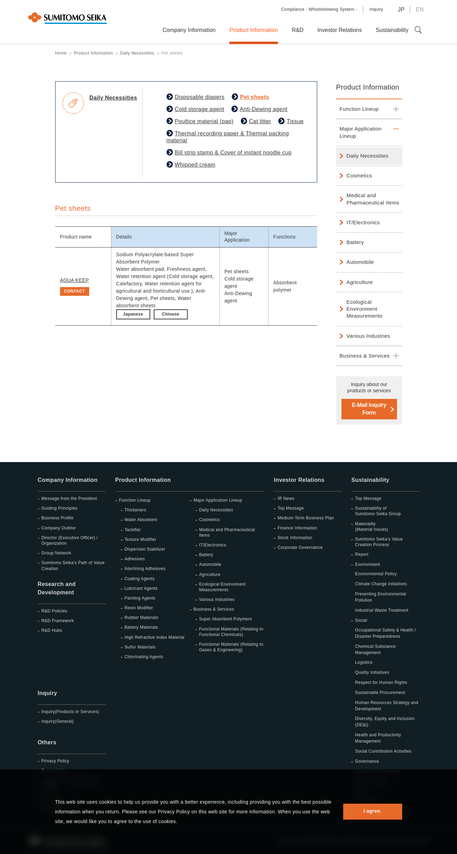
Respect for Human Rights (381, 682)
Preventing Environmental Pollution (380, 597)
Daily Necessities (368, 156)
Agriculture (360, 282)
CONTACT (74, 291)
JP (401, 9)
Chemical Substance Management (375, 649)
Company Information (68, 480)
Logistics (363, 662)
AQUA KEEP (74, 280)
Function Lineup (359, 109)
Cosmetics (359, 175)
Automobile (360, 262)
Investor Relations (299, 480)
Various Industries (368, 336)
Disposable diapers (200, 97)
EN (420, 9)
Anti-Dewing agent (264, 109)
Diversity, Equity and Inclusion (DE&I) (385, 721)
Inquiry (376, 9)
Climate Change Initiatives (381, 583)
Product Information (367, 87)
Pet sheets (254, 97)
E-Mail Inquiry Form (369, 409)
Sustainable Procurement (380, 692)
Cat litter (260, 121)
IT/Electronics (363, 222)
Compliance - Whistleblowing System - (319, 9)
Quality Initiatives (372, 672)
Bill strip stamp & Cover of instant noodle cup (233, 153)
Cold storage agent (199, 109)
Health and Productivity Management (378, 738)
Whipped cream (195, 165)
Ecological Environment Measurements (365, 309)
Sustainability (370, 480)
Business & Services (365, 356)
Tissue (295, 121)
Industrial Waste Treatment (381, 610)
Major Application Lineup (361, 132)
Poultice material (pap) (204, 121)
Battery (355, 242)
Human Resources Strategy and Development (386, 705)
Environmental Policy (376, 573)
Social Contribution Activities (383, 751)
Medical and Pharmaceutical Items (373, 198)
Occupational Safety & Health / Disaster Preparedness (385, 633)
